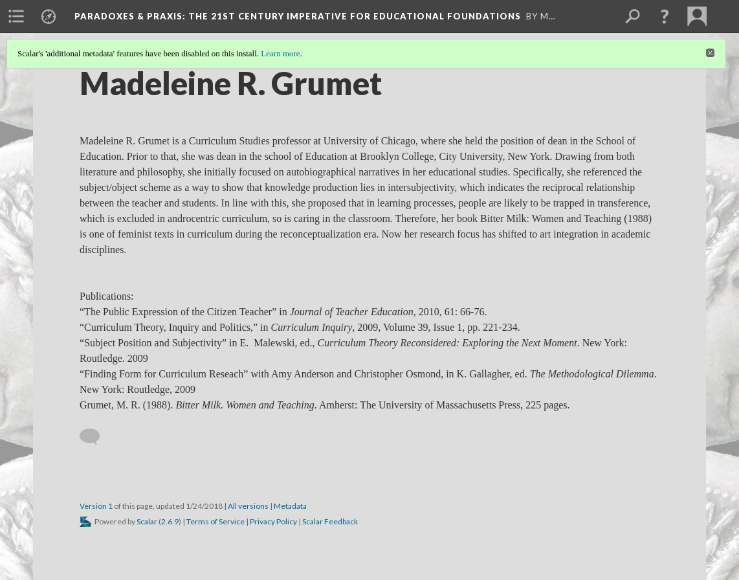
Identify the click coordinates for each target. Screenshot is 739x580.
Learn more (280, 53)
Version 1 (96, 506)
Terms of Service (215, 521)
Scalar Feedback (330, 521)
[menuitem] (16, 16)
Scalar (147, 521)
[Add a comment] (95, 437)
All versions (248, 506)
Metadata (290, 506)
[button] (664, 16)
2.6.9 (170, 521)
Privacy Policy (273, 521)
